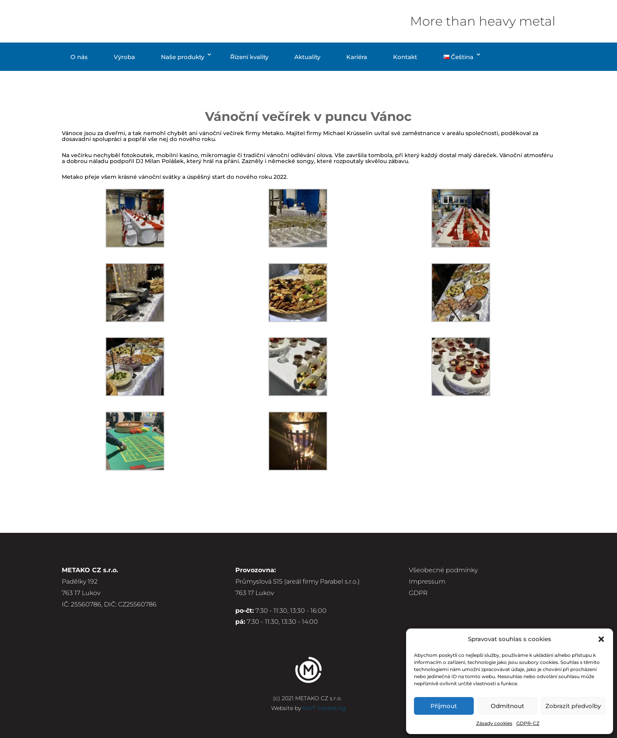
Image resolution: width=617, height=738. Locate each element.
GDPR (418, 593)
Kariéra (356, 57)
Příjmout (443, 706)
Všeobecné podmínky (443, 570)
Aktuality (307, 57)
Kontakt (405, 57)
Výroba (124, 57)
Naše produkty (182, 57)
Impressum (427, 581)
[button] (601, 639)
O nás (79, 57)
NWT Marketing (324, 708)
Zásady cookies (494, 723)
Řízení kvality (249, 57)
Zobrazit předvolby (573, 706)
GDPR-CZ (527, 723)
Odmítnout (507, 706)
